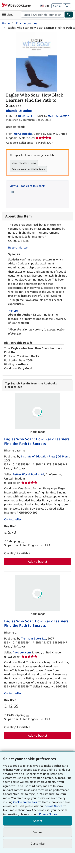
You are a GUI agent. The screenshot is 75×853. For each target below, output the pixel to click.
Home (6, 23)
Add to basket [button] (37, 561)
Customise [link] (38, 843)
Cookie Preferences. (25, 802)
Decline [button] (37, 832)
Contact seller (12, 519)
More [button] (14, 310)
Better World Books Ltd (28, 474)
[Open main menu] (9, 15)
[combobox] (43, 15)
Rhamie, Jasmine (26, 23)
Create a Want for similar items (28, 169)
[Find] (69, 15)
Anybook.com (22, 652)
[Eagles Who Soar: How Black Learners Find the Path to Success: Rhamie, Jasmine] (36, 33)
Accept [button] (37, 821)
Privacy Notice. (48, 814)
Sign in (57, 5)
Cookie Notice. (54, 806)
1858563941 (26, 115)
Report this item (18, 247)
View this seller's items (24, 163)
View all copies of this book (27, 185)
